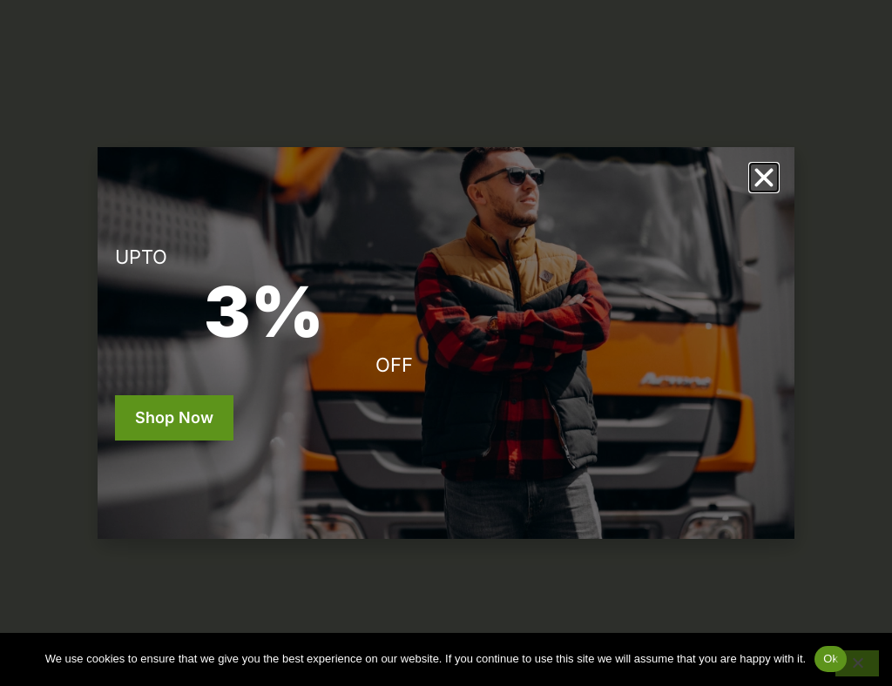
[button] (764, 178)
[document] (446, 343)
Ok (830, 658)
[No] (857, 663)
